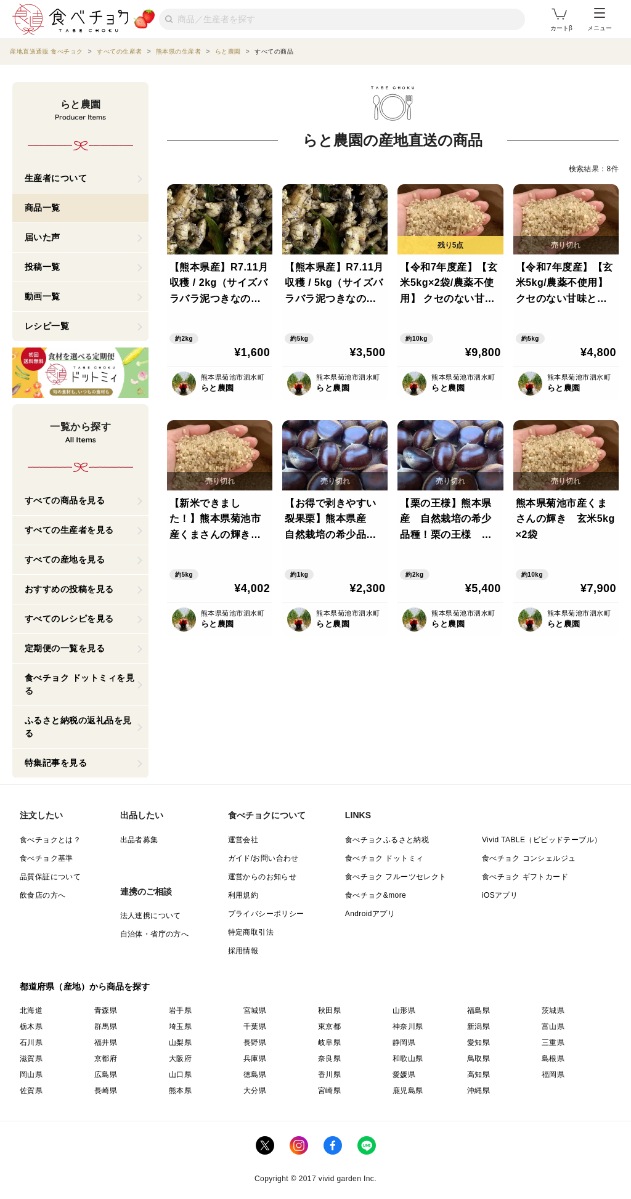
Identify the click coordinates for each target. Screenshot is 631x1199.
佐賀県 (31, 1090)
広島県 (105, 1074)
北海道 (31, 1010)
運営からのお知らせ (262, 876)
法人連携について (150, 915)
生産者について (56, 178)
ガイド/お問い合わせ (263, 858)
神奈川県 (408, 1026)
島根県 (553, 1058)
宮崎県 (329, 1090)
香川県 (329, 1074)
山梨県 (180, 1042)
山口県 (180, 1074)
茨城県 (553, 1010)
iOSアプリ (500, 895)
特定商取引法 (251, 932)
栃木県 (31, 1026)
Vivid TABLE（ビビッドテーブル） (541, 839)
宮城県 (254, 1010)
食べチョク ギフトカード (525, 876)
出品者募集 (139, 839)
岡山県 (31, 1074)
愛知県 (478, 1042)
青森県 (105, 1010)
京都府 (105, 1058)
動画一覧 (42, 296)
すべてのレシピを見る (69, 619)
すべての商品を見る (65, 500)
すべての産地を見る (65, 559)
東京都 (329, 1026)
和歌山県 (408, 1058)
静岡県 (404, 1042)
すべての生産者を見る (69, 530)
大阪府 (180, 1058)
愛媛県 (404, 1074)
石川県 (31, 1042)
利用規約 (243, 895)
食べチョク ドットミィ (384, 858)
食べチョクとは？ (50, 839)
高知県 (478, 1074)
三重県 (553, 1042)
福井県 (105, 1042)
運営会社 (243, 839)
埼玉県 (180, 1026)
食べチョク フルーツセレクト (396, 876)
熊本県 (180, 1090)
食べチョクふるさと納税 (387, 839)
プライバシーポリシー (266, 913)
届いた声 (42, 237)
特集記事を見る (56, 763)
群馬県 (105, 1026)
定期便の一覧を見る (65, 648)
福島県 (478, 1010)
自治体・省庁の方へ (154, 934)
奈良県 (329, 1058)
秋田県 (329, 1010)
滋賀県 (31, 1058)
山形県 (404, 1010)
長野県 (254, 1042)
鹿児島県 (408, 1090)
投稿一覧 (42, 267)
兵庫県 (254, 1058)
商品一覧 (42, 208)
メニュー (599, 19)
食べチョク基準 (46, 858)
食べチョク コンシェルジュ (529, 858)
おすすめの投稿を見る (69, 589)
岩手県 (180, 1010)
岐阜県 (329, 1042)
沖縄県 (478, 1090)
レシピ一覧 (47, 326)
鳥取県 (478, 1058)
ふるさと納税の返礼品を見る (78, 726)
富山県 (553, 1026)
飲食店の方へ (42, 895)
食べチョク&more (375, 895)
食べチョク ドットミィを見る (79, 684)
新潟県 (478, 1026)
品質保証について (50, 876)
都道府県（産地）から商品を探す (85, 986)
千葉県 (254, 1026)
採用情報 (243, 950)
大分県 (254, 1090)
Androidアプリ (370, 913)
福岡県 (553, 1074)
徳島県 (254, 1074)
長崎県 (105, 1090)
